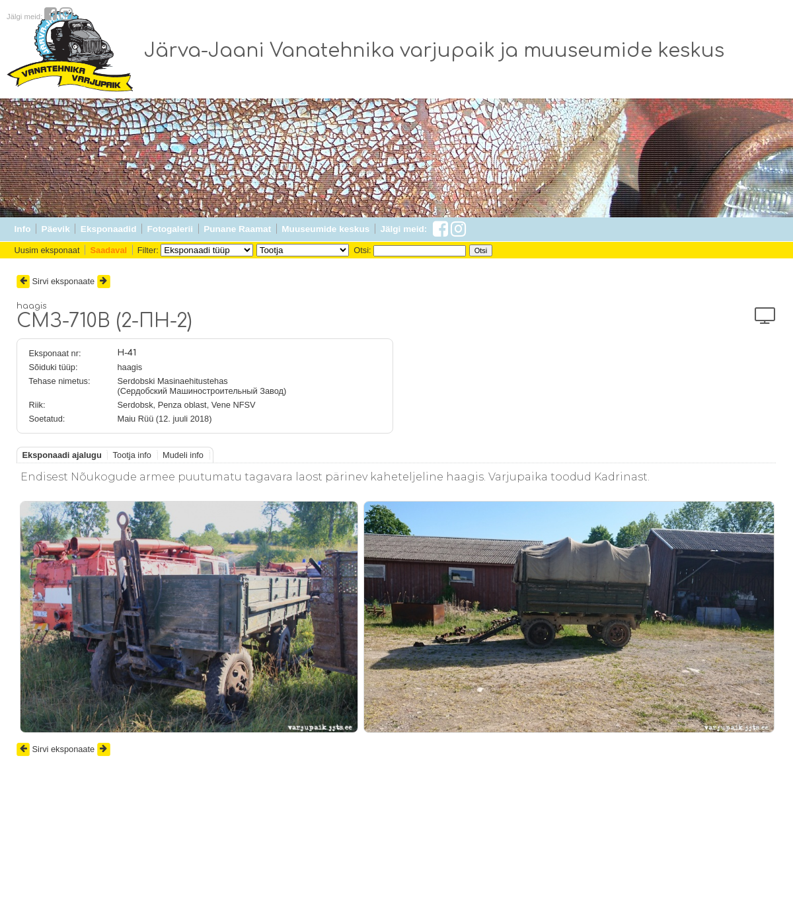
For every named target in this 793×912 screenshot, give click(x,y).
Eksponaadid (109, 229)
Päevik (56, 229)
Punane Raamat (237, 229)
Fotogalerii (170, 229)
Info (23, 229)
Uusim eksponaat (47, 250)
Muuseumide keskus (325, 229)
